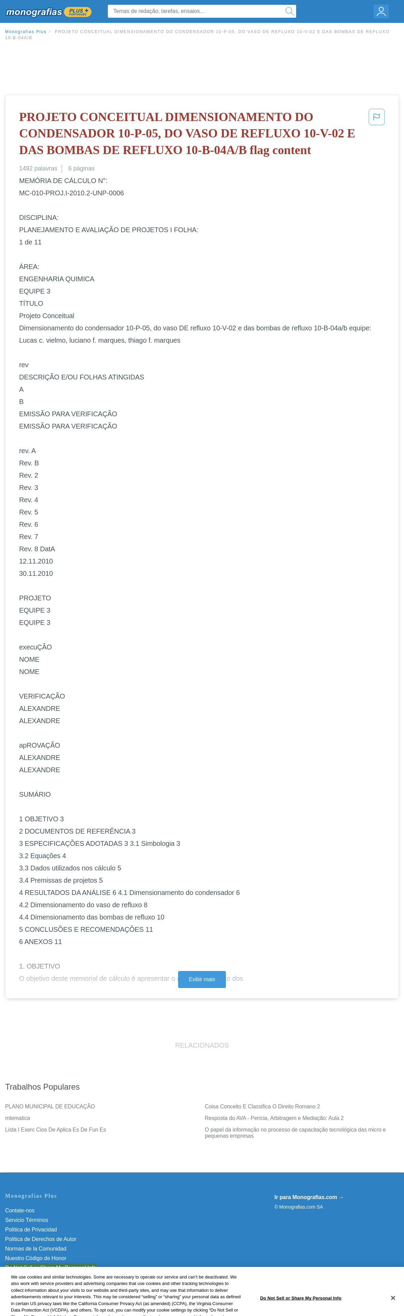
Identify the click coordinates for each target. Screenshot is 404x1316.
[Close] (393, 1306)
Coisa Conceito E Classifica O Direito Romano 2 (262, 1106)
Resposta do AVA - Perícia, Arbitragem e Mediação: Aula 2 (274, 1118)
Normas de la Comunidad (35, 1249)
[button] (377, 135)
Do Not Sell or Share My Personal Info (51, 1268)
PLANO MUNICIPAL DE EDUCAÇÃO (50, 1106)
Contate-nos (19, 1210)
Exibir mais (202, 979)
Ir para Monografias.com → (309, 1197)
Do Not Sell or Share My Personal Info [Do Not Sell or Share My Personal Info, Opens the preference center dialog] (300, 1307)
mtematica (17, 1118)
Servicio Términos (26, 1220)
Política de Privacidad (31, 1229)
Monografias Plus (26, 31)
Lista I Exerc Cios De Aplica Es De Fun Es (55, 1130)
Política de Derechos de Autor (40, 1239)
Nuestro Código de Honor (35, 1258)
